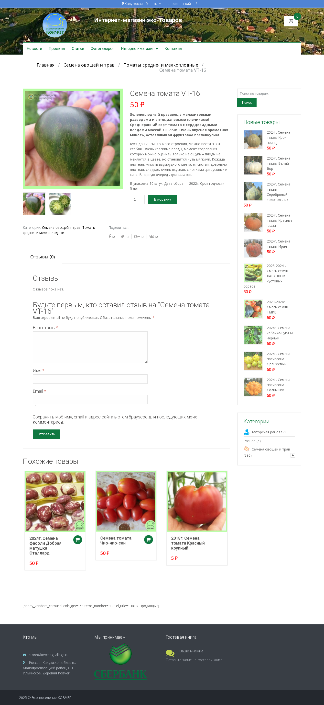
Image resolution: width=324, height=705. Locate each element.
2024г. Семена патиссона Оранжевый (278, 358)
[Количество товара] (137, 199)
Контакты (173, 48)
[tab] (42, 256)
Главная (45, 65)
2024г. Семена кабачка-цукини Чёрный (280, 332)
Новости (34, 48)
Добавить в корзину (80, 536)
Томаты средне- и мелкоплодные (161, 65)
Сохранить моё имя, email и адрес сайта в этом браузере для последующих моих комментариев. (115, 419)
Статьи (78, 48)
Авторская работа (267, 432)
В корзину (162, 199)
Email (39, 391)
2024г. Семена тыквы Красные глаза (279, 220)
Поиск (247, 102)
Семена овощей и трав (89, 65)
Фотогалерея (102, 48)
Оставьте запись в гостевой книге (194, 660)
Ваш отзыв (45, 327)
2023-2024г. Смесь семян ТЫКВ (277, 307)
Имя (38, 370)
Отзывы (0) (42, 257)
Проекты (57, 48)
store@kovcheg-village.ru (48, 654)
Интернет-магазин (137, 48)
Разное (250, 441)
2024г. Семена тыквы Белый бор (278, 163)
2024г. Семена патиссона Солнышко (278, 384)
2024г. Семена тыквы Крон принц (278, 137)
